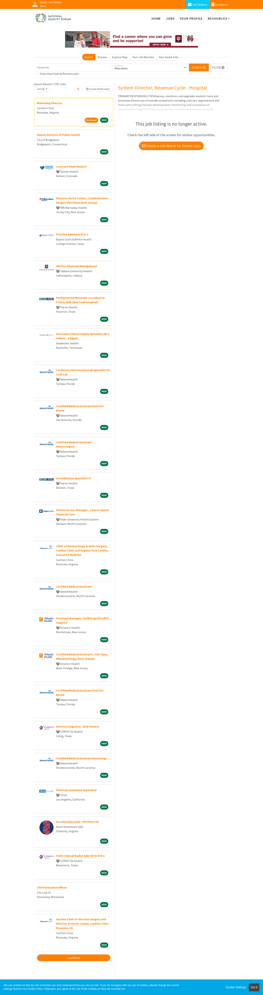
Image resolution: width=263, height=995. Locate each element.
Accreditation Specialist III (73, 478)
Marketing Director (49, 103)
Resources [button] (217, 18)
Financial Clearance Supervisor (76, 790)
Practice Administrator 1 (72, 234)
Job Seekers (197, 4)
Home (156, 18)
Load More (73, 958)
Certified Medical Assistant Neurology (81, 758)
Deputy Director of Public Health (58, 135)
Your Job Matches (143, 57)
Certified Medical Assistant (74, 586)
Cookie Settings (236, 987)
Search (89, 57)
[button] (218, 67)
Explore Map (119, 57)
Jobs (170, 18)
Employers (219, 4)
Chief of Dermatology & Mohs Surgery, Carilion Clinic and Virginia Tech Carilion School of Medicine (82, 550)
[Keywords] (73, 67)
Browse (102, 57)
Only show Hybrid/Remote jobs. (59, 73)
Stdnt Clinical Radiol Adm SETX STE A (80, 856)
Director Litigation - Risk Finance (77, 726)
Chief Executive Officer (52, 887)
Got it (254, 987)
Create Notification (98, 89)
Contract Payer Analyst (71, 166)
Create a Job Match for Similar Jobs (171, 145)
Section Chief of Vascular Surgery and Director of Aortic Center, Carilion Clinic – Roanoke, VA (83, 923)
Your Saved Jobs (168, 57)
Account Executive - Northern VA (77, 821)
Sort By (41, 89)
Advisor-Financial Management (76, 266)
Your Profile (191, 18)
